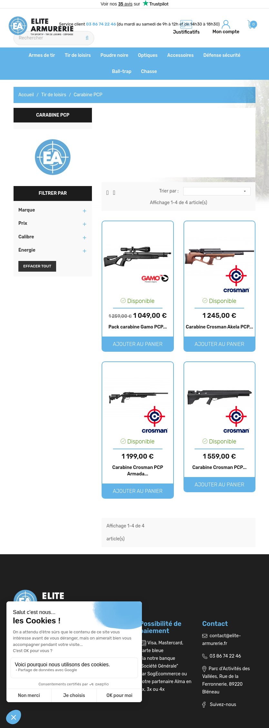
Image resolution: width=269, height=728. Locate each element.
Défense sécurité (221, 55)
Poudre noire (114, 55)
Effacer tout (37, 266)
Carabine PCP (52, 115)
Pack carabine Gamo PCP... (137, 327)
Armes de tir (42, 55)
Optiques (148, 55)
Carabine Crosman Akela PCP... (219, 327)
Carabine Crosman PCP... (219, 467)
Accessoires (180, 55)
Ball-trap (121, 71)
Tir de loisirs (78, 55)
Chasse (149, 71)
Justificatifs (186, 32)
